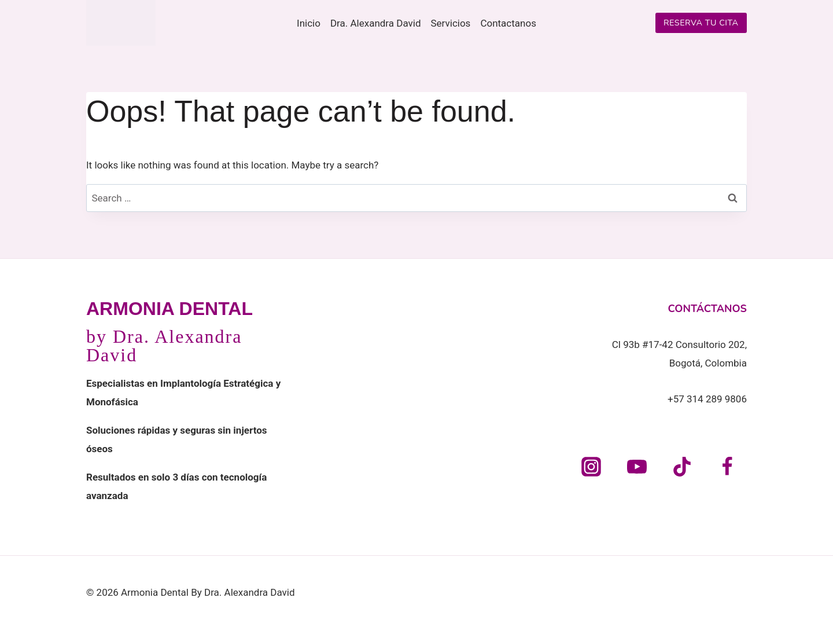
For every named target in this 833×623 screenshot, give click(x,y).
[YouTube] (637, 466)
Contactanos (508, 23)
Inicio (308, 23)
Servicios (451, 23)
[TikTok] (682, 466)
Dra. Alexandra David (375, 23)
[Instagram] (591, 466)
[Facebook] (727, 466)
